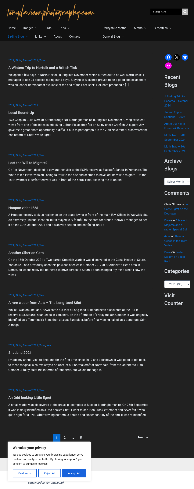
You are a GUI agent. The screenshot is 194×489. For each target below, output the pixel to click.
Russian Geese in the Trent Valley (176, 245)
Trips (59, 28)
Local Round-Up (21, 112)
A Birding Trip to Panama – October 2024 (177, 101)
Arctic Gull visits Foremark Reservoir (175, 128)
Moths (138, 28)
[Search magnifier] (185, 12)
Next (142, 437)
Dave (167, 225)
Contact (43, 36)
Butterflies (158, 28)
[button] (33, 28)
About (28, 36)
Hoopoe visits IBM (23, 207)
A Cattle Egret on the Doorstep (176, 213)
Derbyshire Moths (114, 28)
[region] (49, 461)
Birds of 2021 (31, 60)
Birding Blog (80, 28)
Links (12, 36)
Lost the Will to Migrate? (29, 162)
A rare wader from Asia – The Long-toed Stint (46, 302)
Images (28, 28)
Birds (44, 28)
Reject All (49, 473)
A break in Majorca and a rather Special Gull (176, 229)
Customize (24, 473)
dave (167, 241)
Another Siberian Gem (27, 252)
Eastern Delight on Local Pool (175, 261)
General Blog (112, 36)
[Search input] (167, 12)
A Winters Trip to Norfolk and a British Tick (44, 67)
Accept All (74, 473)
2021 (11, 60)
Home (11, 28)
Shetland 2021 (20, 352)
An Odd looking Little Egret (31, 396)
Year (43, 154)
